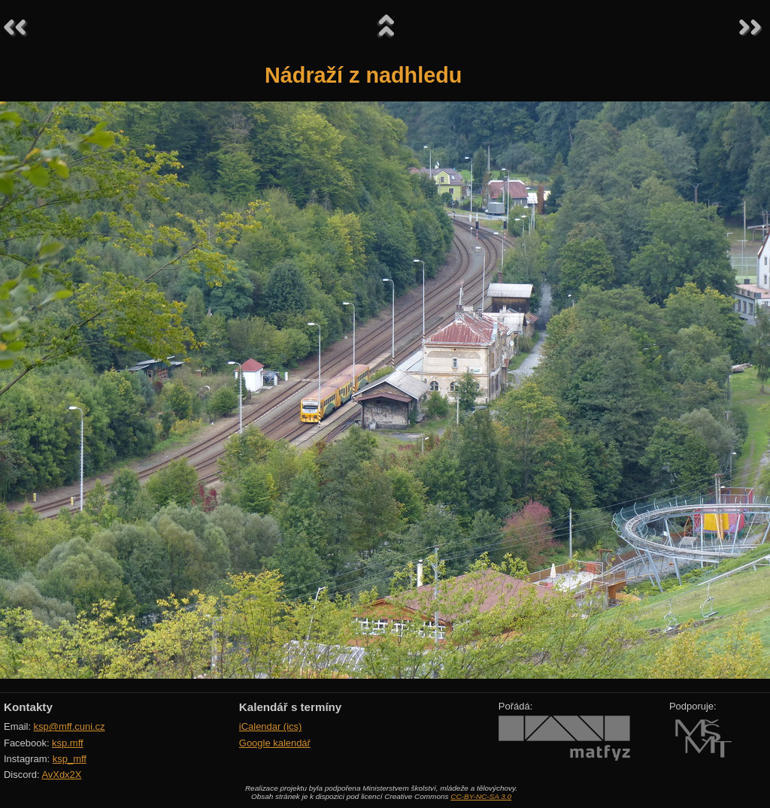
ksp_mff (69, 758)
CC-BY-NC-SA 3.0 (480, 796)
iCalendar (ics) (270, 726)
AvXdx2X (61, 774)
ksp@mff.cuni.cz (69, 726)
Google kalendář (275, 743)
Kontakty (28, 707)
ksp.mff (67, 743)
